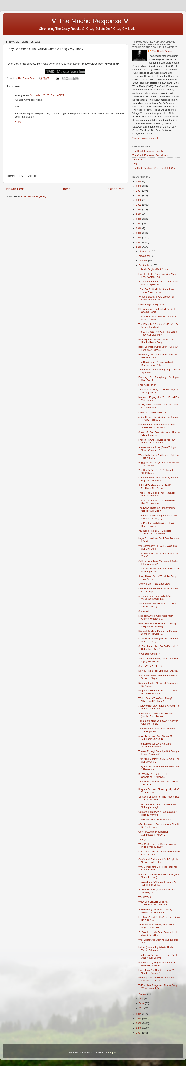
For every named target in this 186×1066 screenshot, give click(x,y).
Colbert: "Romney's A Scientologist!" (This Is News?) (157, 813)
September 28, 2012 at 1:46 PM (47, 95)
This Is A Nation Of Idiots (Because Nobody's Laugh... (157, 806)
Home (66, 189)
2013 (139, 242)
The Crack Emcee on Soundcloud (150, 155)
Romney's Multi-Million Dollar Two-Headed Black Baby (156, 341)
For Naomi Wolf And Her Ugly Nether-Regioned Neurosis (158, 479)
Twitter (136, 164)
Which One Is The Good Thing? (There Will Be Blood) (155, 699)
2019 (139, 214)
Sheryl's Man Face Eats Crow (154, 583)
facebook (137, 159)
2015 (139, 233)
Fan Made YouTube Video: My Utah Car (153, 168)
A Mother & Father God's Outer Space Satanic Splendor (158, 283)
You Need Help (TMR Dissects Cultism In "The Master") (154, 532)
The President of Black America (155, 819)
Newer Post (15, 189)
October (143, 260)
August (143, 994)
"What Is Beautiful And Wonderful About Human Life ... (156, 298)
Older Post (116, 189)
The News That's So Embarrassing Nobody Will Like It (157, 509)
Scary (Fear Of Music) (150, 666)
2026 (139, 181)
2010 (139, 1018)
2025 (139, 186)
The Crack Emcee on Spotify (147, 151)
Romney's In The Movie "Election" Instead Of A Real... (156, 979)
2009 (139, 1023)
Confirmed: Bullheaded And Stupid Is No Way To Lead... (158, 860)
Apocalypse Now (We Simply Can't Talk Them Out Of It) (157, 737)
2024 (139, 190)
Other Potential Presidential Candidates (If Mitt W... (153, 833)
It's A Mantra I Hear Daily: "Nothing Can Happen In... (156, 730)
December (145, 251)
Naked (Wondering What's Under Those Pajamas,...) (156, 948)
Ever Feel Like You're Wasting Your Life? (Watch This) (157, 275)
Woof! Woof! (145, 897)
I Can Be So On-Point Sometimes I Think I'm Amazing (157, 290)
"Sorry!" (142, 839)
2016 (139, 228)
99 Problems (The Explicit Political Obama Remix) (156, 310)
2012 (139, 247)
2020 (139, 209)
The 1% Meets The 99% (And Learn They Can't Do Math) (157, 333)
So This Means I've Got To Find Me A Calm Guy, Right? (158, 647)
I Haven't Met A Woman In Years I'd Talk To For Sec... (157, 883)
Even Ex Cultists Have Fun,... (154, 412)
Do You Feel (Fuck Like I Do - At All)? (158, 670)
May (141, 1008)
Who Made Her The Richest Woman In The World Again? (157, 845)
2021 (139, 205)
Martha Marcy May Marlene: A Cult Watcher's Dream (156, 964)
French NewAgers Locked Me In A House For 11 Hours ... (156, 441)
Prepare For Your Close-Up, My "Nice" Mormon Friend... (158, 790)
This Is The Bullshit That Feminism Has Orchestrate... (156, 494)
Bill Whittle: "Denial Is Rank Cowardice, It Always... (153, 775)
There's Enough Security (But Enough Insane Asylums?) (158, 752)
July (141, 998)
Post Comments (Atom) (33, 196)
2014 (139, 237)
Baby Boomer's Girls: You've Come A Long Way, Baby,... (158, 348)
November (145, 256)
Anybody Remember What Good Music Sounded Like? (155, 597)
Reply (18, 121)
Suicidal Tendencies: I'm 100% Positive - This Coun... (154, 486)
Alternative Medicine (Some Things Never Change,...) (157, 448)
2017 (139, 223)
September (145, 265)
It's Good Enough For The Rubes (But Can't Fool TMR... (158, 798)
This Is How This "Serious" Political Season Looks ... (157, 318)
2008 (139, 1028)
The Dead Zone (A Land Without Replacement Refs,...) (155, 363)
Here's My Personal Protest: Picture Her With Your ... (157, 356)
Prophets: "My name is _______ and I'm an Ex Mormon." (157, 692)
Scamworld (144, 611)
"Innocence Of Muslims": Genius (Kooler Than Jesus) (155, 715)
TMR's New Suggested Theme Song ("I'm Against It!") (157, 986)
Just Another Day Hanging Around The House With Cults (159, 707)
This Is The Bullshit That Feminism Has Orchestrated (156, 502)
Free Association (147, 385)
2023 (139, 195)
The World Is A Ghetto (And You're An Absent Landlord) (158, 325)
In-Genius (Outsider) (149, 654)
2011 (139, 1014)
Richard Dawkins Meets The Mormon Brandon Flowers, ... (158, 632)
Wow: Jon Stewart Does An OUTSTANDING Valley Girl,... (155, 903)
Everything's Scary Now (151, 304)
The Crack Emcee (162, 51)
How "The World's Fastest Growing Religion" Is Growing (157, 625)
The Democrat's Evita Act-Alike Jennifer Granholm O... (155, 745)
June (142, 1003)
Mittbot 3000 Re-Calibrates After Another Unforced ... (155, 617)
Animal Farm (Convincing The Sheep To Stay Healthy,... (158, 418)
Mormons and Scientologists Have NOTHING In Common (156, 426)
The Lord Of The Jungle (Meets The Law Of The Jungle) (157, 517)
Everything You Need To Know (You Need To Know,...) (157, 971)
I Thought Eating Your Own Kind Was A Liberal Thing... (158, 722)
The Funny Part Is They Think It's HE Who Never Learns (158, 956)
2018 (139, 219)
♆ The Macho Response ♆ (68, 21)
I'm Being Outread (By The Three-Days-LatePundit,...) (156, 926)
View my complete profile (145, 138)
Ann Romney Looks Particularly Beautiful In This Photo (155, 911)
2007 (139, 1032)
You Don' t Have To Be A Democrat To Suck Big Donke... (158, 570)
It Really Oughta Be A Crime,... (154, 269)
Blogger (112, 1052)
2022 (139, 200)
